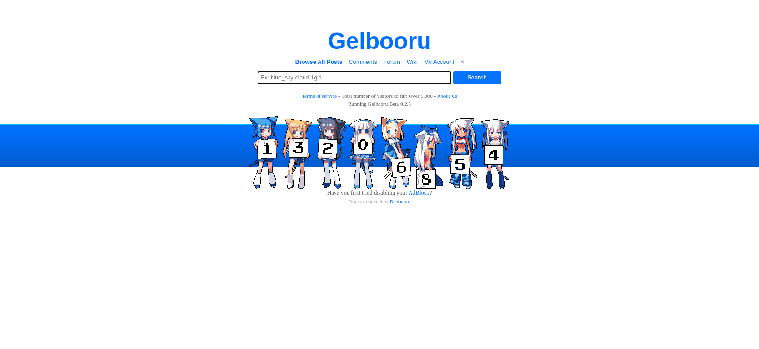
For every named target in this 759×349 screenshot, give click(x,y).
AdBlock (419, 193)
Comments (363, 62)
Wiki (412, 62)
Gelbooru (379, 41)
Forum (391, 62)
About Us (447, 96)
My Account (439, 62)
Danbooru (400, 201)
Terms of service (319, 96)
